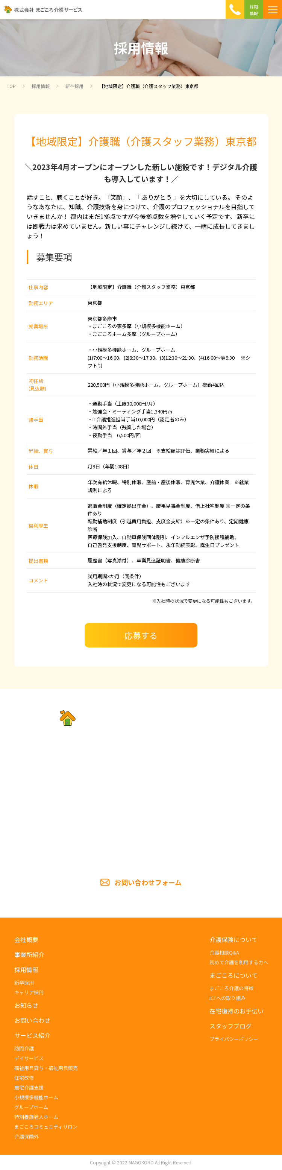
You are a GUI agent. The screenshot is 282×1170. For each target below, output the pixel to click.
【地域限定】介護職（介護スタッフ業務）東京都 (149, 86)
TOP (11, 86)
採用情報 (41, 86)
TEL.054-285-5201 (141, 809)
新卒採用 (74, 86)
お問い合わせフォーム (148, 882)
